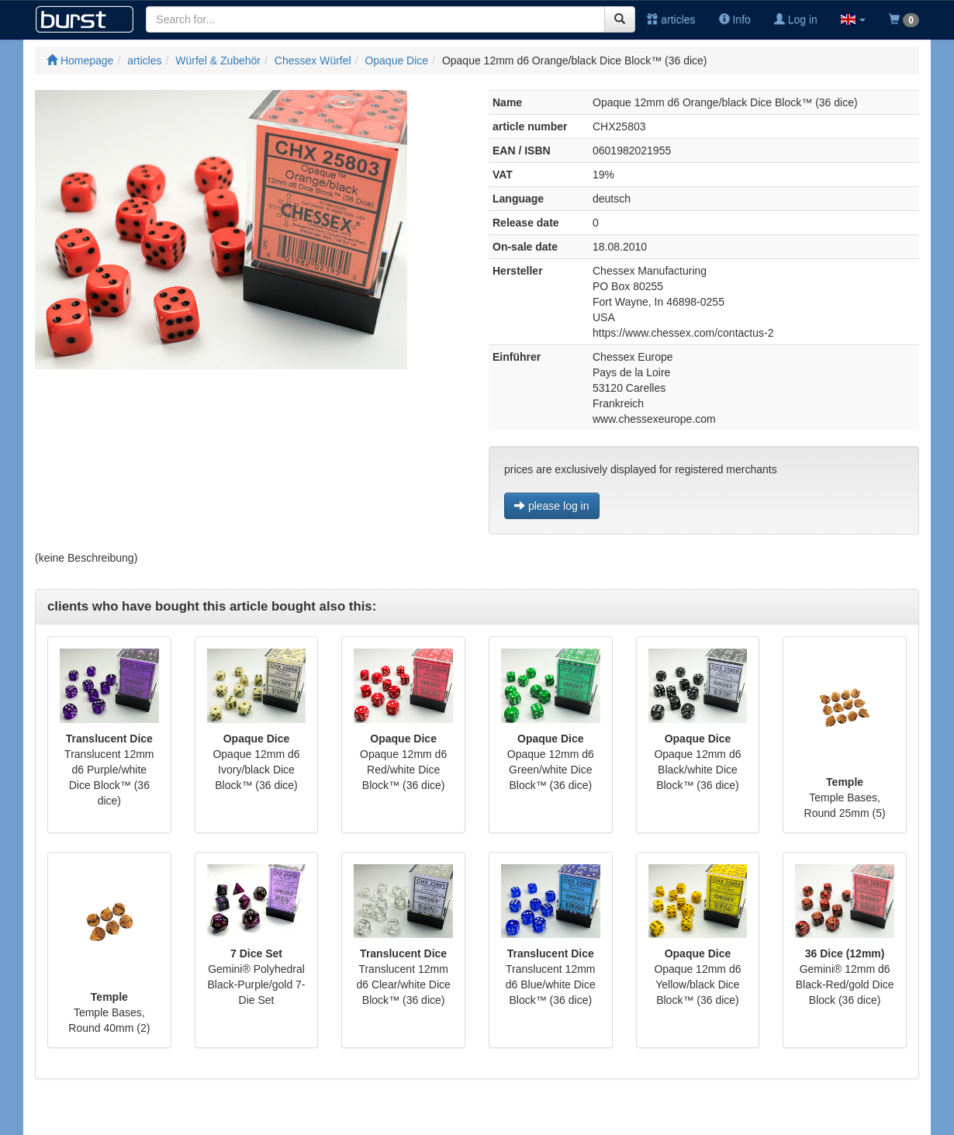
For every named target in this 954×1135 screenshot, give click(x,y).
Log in (795, 19)
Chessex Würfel (313, 60)
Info (735, 19)
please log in (551, 506)
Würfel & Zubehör (218, 60)
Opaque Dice (396, 60)
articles (671, 19)
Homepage (80, 60)
